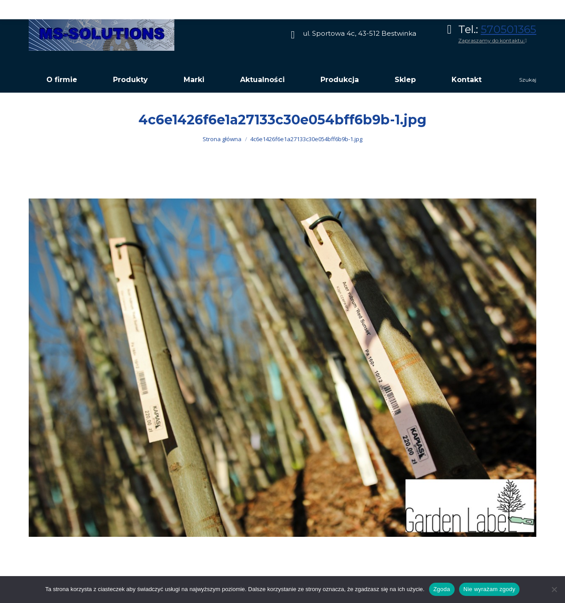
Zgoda (441, 589)
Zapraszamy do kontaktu (492, 40)
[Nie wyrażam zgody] (554, 589)
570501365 (508, 29)
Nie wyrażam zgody (489, 589)
